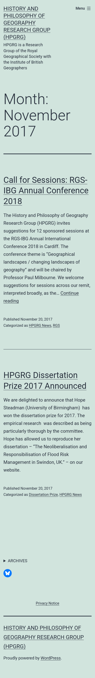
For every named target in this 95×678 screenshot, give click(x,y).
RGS (56, 325)
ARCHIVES (17, 560)
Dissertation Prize (43, 494)
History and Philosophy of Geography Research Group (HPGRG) (26, 23)
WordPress (51, 658)
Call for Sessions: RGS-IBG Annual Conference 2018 (46, 190)
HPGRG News (40, 325)
